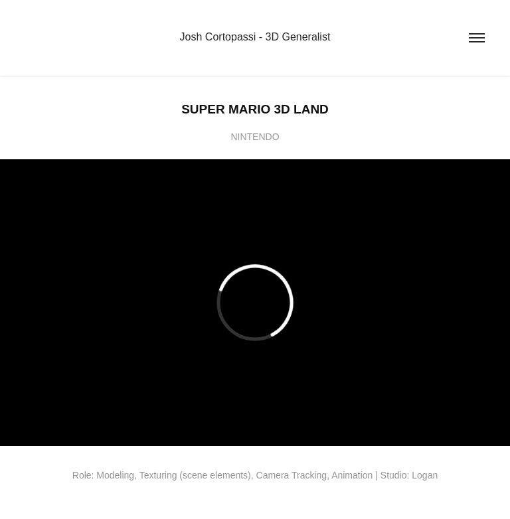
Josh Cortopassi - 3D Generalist (255, 36)
